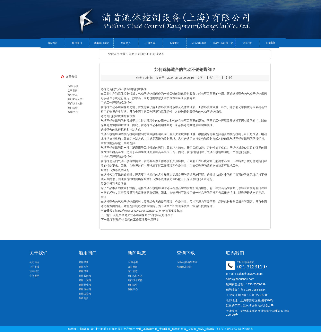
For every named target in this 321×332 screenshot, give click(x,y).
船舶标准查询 (184, 266)
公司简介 (126, 43)
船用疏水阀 (85, 289)
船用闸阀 (83, 266)
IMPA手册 (73, 86)
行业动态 (158, 54)
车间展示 (34, 275)
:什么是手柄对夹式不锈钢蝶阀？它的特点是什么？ (137, 215)
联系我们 (247, 43)
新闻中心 (174, 43)
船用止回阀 (85, 280)
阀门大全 (73, 107)
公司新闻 (73, 90)
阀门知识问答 (75, 99)
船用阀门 (77, 43)
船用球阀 (83, 271)
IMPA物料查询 (198, 43)
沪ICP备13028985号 (240, 329)
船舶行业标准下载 (223, 43)
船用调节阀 (85, 284)
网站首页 (53, 43)
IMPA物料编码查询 (187, 262)
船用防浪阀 (85, 293)
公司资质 (150, 43)
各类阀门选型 (101, 43)
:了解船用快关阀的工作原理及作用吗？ (130, 219)
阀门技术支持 (75, 103)
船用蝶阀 (83, 262)
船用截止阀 (85, 275)
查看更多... (84, 298)
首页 (132, 54)
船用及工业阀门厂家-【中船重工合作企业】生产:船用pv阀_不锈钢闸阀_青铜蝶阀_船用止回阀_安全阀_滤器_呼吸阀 (141, 329)
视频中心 (73, 112)
